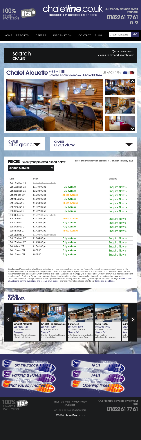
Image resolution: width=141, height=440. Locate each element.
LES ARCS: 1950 (112, 72)
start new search (123, 51)
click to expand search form (115, 55)
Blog (98, 35)
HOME (8, 35)
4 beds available (70, 203)
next (133, 319)
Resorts (22, 35)
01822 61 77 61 (122, 17)
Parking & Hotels (26, 375)
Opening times (95, 385)
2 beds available (70, 195)
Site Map (65, 401)
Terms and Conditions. (105, 281)
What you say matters (26, 385)
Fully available (69, 187)
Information (62, 35)
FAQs (95, 375)
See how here (79, 410)
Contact (84, 35)
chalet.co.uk (75, 415)
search (21, 55)
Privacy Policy (79, 401)
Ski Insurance (26, 365)
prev (8, 319)
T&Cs (95, 365)
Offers (41, 35)
